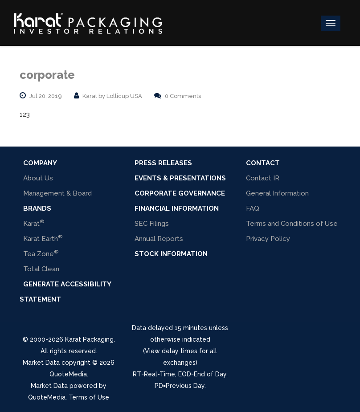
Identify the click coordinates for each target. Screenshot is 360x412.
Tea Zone (40, 253)
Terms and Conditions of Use (292, 224)
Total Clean (41, 269)
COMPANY (40, 163)
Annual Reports (159, 239)
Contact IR (262, 178)
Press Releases (163, 163)
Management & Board (57, 193)
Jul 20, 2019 (45, 96)
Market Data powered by (68, 385)
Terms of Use (89, 397)
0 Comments (183, 96)
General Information (277, 193)
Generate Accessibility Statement (65, 291)
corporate (47, 75)
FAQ (252, 208)
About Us (38, 178)
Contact (263, 163)
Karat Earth (42, 238)
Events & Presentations (180, 178)
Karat (33, 223)
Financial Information (177, 208)
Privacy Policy (268, 239)
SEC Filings (152, 224)
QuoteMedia (68, 374)
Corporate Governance (180, 193)
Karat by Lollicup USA (112, 96)
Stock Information (171, 254)
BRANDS (37, 208)
